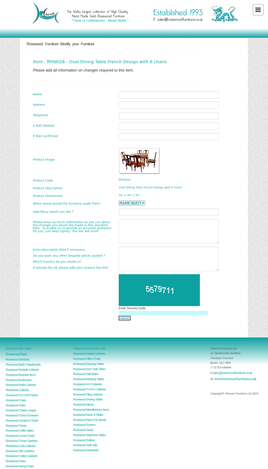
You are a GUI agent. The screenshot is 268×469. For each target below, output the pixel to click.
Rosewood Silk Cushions (20, 451)
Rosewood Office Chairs (87, 359)
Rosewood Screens (84, 424)
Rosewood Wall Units (85, 445)
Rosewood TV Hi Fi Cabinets (89, 389)
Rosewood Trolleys (84, 440)
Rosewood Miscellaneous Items (91, 409)
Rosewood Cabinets (17, 390)
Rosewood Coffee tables (20, 430)
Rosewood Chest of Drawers (22, 415)
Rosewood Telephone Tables (89, 435)
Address (39, 104)
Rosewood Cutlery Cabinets (22, 456)
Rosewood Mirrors (83, 404)
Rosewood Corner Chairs (20, 435)
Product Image (43, 159)
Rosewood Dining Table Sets (89, 348)
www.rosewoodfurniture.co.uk (235, 378)
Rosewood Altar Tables (19, 348)
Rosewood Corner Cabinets (21, 441)
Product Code (43, 180)
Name (37, 94)
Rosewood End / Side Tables (89, 369)
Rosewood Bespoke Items (21, 375)
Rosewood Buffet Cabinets (21, 385)
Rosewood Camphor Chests (22, 420)
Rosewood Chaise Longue (21, 410)
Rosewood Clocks (16, 425)
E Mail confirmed (45, 136)
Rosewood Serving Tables (88, 399)
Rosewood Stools (83, 430)
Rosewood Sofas (15, 405)
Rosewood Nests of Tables (88, 414)
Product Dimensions (48, 195)
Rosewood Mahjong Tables (88, 379)
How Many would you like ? (53, 211)
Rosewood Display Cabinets (89, 353)
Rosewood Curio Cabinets (21, 446)
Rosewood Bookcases (19, 380)
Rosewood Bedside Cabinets (22, 369)
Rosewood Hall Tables (85, 374)
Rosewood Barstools (17, 359)
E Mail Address (44, 125)
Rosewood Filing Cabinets (88, 394)
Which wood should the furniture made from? (67, 203)
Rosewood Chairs (16, 400)
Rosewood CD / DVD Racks (22, 395)
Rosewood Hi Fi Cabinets (87, 384)
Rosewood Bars (16, 354)
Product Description (47, 188)
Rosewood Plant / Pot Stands (89, 420)
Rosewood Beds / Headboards (23, 364)
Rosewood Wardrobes (86, 450)
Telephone (40, 115)
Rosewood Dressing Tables (88, 364)
